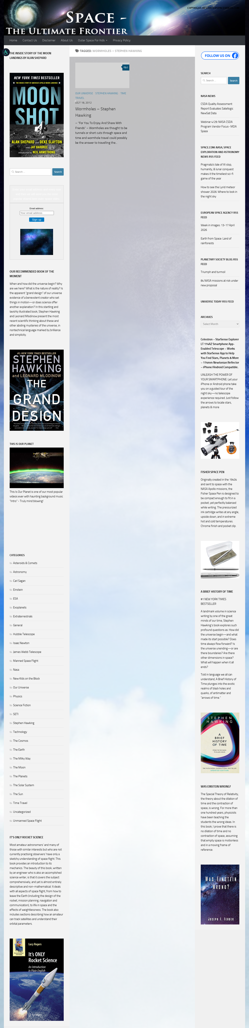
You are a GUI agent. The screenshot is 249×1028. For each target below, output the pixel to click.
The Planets (20, 776)
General (17, 625)
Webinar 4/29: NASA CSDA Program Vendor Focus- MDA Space (219, 126)
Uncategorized (22, 812)
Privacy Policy (121, 40)
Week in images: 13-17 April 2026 (218, 227)
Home (13, 40)
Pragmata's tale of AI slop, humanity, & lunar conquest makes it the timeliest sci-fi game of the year (217, 171)
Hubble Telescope (24, 634)
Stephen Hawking (106, 93)
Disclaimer (48, 40)
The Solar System (23, 785)
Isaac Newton (21, 643)
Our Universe (84, 93)
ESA (15, 598)
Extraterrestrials (22, 616)
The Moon (19, 767)
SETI (16, 714)
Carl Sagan (19, 581)
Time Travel (20, 803)
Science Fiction (22, 705)
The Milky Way (21, 758)
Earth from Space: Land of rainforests (216, 241)
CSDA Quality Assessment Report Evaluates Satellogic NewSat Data (217, 108)
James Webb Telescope (27, 652)
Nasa (16, 669)
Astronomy (20, 572)
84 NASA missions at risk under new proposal (219, 283)
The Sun (18, 794)
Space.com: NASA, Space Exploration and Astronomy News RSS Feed (220, 152)
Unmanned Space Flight (27, 820)
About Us (67, 40)
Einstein (18, 589)
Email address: (37, 208)
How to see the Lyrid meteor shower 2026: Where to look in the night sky (219, 191)
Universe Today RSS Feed (217, 301)
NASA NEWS (208, 96)
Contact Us (30, 40)
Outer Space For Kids (91, 40)
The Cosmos (20, 741)
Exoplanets (19, 607)
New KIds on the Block (26, 678)
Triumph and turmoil (213, 272)
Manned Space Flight (25, 661)
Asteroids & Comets (25, 563)
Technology (20, 732)
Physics (17, 696)
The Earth (19, 749)
